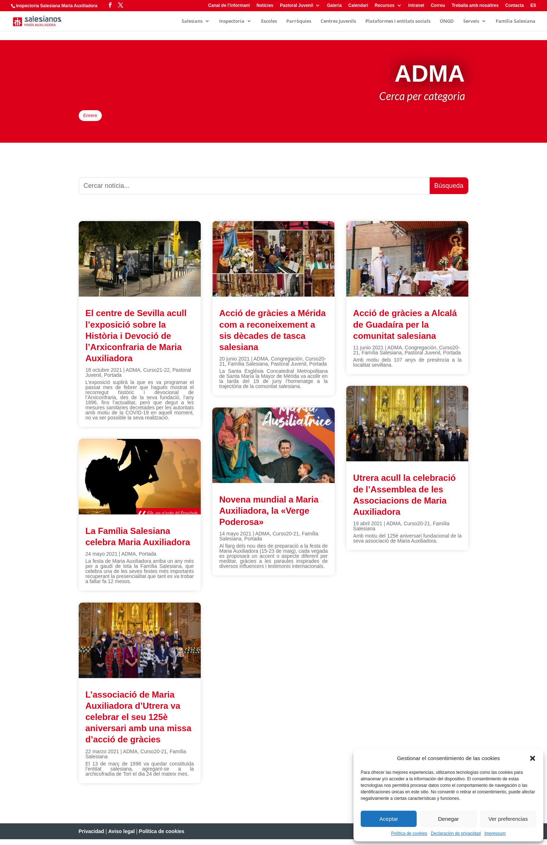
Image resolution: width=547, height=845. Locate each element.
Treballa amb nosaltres (475, 5)
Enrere (97, 118)
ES (533, 5)
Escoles (269, 21)
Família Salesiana (515, 21)
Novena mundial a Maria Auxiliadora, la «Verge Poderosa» (268, 516)
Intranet (416, 5)
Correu (438, 5)
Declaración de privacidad (456, 833)
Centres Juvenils (338, 21)
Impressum (494, 833)
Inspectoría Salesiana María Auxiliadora (56, 5)
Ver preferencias (508, 819)
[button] (532, 758)
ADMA (133, 376)
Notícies (264, 5)
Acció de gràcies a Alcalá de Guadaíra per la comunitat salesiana (405, 330)
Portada (113, 381)
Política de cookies (409, 833)
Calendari (358, 5)
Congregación (286, 364)
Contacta (514, 5)
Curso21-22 (156, 376)
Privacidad (91, 837)
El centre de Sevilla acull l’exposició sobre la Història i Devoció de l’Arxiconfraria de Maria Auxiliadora (136, 341)
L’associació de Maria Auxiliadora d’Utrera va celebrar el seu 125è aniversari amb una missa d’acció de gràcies (138, 722)
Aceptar (388, 819)
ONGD (447, 21)
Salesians (192, 21)
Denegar (448, 819)
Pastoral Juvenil (296, 5)
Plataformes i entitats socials (397, 21)
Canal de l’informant (229, 5)
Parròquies (298, 21)
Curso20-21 (153, 757)
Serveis (471, 21)
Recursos (385, 5)
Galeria (334, 5)
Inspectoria (231, 21)
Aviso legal (121, 837)
